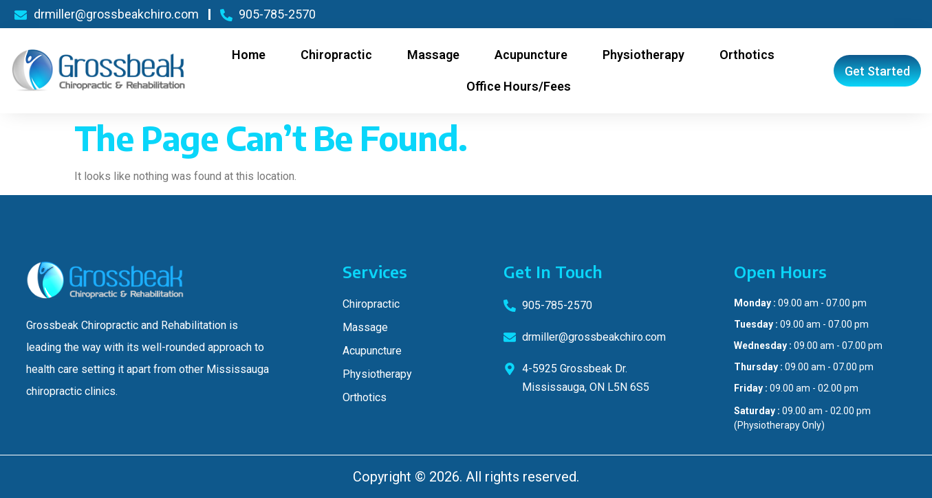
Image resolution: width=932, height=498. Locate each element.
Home (248, 54)
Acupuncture (531, 54)
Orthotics (746, 54)
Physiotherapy (643, 54)
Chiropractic (336, 54)
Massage (433, 54)
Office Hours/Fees (518, 86)
